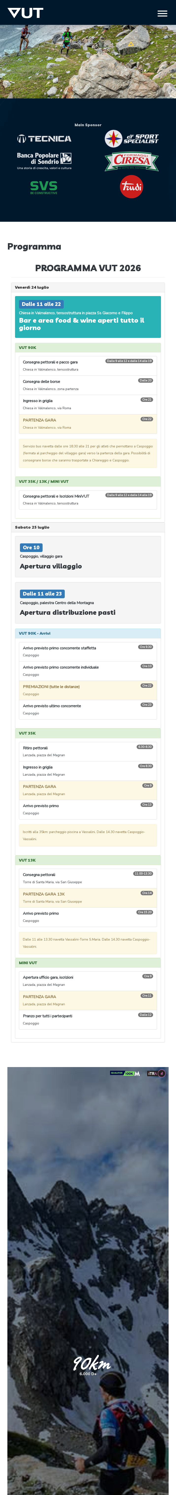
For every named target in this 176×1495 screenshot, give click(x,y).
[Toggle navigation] (162, 13)
